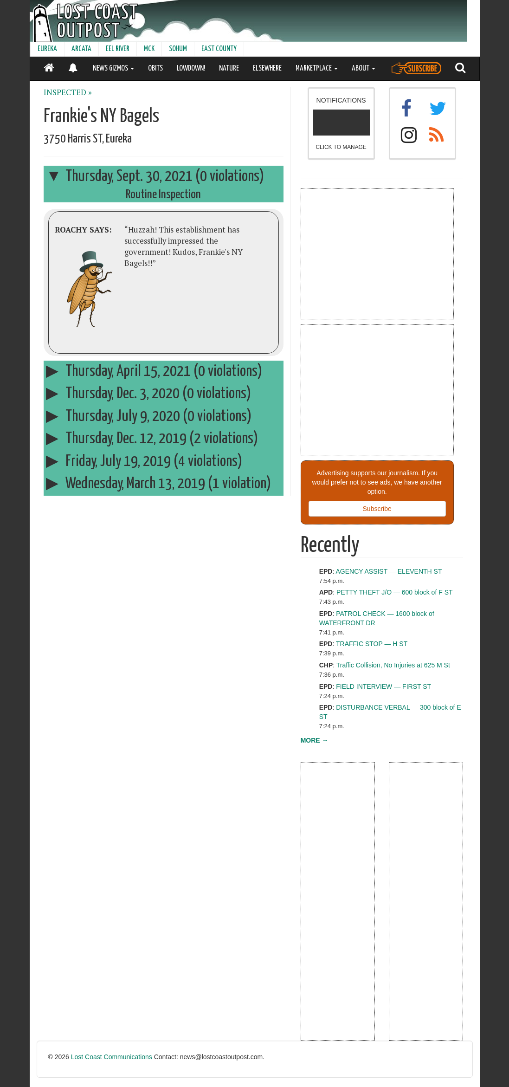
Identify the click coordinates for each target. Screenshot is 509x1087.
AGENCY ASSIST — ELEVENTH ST (388, 571)
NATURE (229, 68)
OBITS (155, 68)
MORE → (315, 740)
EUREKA (47, 49)
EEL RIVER (117, 49)
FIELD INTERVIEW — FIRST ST (383, 686)
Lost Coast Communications (111, 1057)
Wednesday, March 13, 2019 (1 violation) (158, 484)
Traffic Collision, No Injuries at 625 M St (393, 665)
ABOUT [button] (363, 68)
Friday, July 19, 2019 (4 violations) (144, 461)
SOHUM (178, 49)
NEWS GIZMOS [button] (113, 68)
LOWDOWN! (191, 68)
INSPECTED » (68, 92)
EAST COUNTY (219, 49)
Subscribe (377, 508)
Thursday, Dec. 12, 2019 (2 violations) (152, 438)
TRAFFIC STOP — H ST (371, 643)
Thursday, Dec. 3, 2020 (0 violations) (148, 393)
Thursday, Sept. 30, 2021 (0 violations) (155, 176)
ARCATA (81, 49)
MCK (149, 49)
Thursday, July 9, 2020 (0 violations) (148, 416)
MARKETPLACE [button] (317, 68)
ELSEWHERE (267, 68)
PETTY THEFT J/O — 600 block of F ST (394, 592)
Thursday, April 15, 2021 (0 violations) (154, 371)
